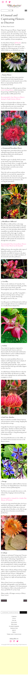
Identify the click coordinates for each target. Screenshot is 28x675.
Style (14, 618)
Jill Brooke (18, 43)
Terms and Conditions (14, 634)
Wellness (14, 624)
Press (14, 632)
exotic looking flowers (7, 90)
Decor (14, 620)
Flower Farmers (14, 626)
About (14, 630)
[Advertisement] (14, 660)
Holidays (14, 622)
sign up (23, 612)
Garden (14, 616)
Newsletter (14, 628)
